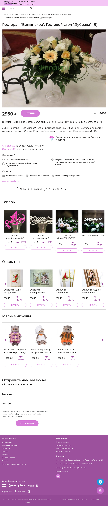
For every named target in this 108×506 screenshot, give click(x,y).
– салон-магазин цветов (29, 499)
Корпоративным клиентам (14, 464)
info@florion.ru (62, 471)
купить (15, 247)
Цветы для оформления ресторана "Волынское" (51, 14)
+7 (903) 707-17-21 (63, 468)
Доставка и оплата (10, 445)
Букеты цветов (62, 442)
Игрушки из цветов (64, 448)
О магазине (7, 442)
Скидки (5, 451)
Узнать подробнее (10, 181)
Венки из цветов (63, 451)
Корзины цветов (63, 445)
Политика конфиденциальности (73, 499)
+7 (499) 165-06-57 (78, 468)
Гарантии (6, 448)
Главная (5, 14)
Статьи (5, 461)
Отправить (27, 423)
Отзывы (5, 455)
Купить (30, 113)
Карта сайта (94, 499)
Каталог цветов (19, 14)
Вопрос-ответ (8, 458)
